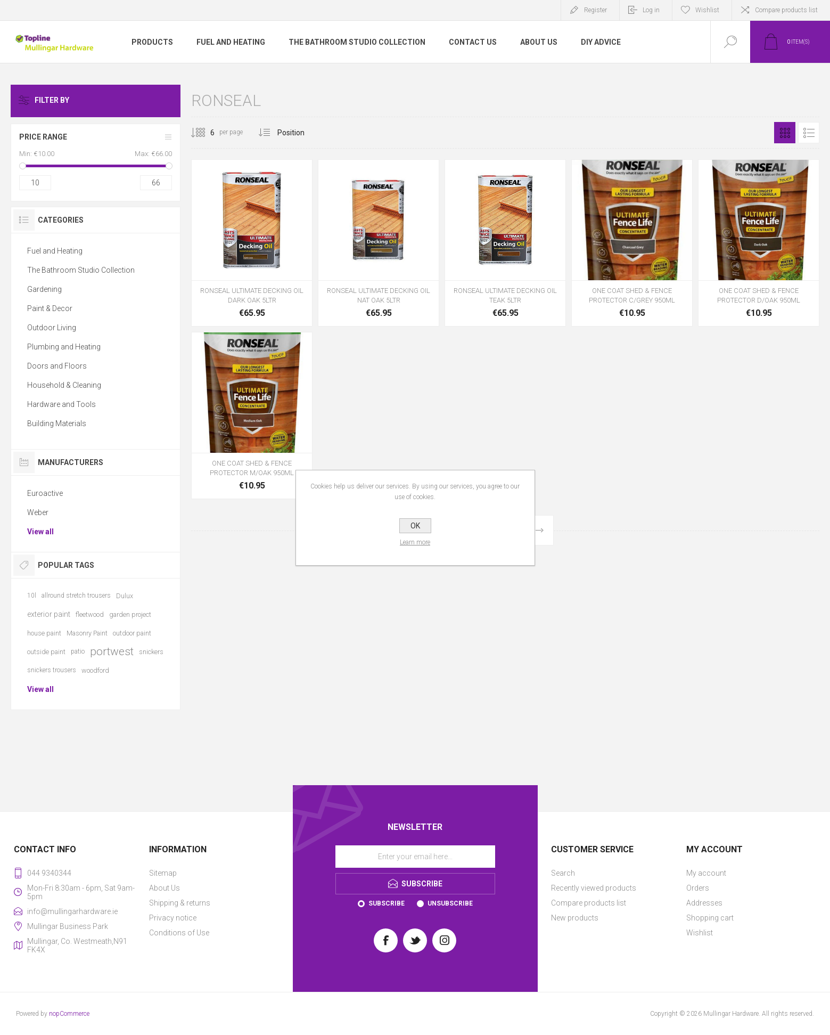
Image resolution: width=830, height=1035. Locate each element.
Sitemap (163, 873)
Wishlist (699, 932)
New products (574, 918)
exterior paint (48, 614)
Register (595, 10)
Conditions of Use (179, 932)
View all (40, 531)
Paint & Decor (49, 308)
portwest (112, 651)
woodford (95, 670)
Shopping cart (710, 918)
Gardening (44, 289)
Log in (651, 10)
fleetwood (90, 614)
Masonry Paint (87, 633)
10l (31, 595)
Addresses (704, 903)
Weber (37, 512)
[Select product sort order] (299, 132)
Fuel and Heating (55, 251)
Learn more (415, 542)
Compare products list (786, 10)
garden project (130, 614)
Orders (697, 888)
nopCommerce (69, 1013)
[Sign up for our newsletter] (415, 856)
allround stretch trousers (76, 595)
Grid (784, 132)
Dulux (124, 596)
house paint (44, 633)
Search (563, 873)
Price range (43, 137)
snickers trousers (51, 670)
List (808, 132)
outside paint (46, 652)
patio (78, 651)
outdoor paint (132, 633)
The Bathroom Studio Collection (81, 270)
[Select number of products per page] (204, 132)
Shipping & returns (179, 903)
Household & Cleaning (64, 385)
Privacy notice (172, 918)
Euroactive (45, 493)
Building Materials (56, 423)
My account (706, 873)
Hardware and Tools (61, 404)
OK (415, 525)
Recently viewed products (593, 888)
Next (539, 530)
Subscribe (386, 903)
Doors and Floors (57, 366)
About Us (164, 888)
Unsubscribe (450, 903)
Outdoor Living (51, 327)
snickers (151, 652)
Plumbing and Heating (64, 347)
